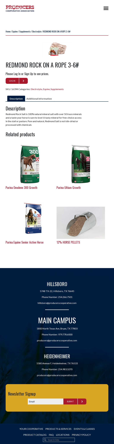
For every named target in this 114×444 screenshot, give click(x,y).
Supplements (24, 31)
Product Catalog (34, 434)
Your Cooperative (31, 428)
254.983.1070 (65, 369)
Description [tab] (16, 98)
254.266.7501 (65, 297)
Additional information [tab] (39, 98)
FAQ (51, 434)
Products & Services (58, 428)
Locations (62, 434)
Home (8, 31)
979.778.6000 (65, 334)
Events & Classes (84, 428)
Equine (15, 31)
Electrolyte (36, 31)
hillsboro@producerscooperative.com (57, 302)
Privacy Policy (81, 434)
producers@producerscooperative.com (57, 340)
